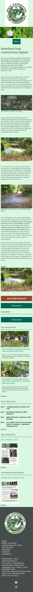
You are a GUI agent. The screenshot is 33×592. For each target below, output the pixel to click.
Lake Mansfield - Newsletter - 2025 (12, 478)
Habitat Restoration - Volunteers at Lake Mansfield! (19, 418)
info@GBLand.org (26, 235)
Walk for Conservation (13, 573)
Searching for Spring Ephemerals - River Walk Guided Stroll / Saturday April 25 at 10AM (16, 381)
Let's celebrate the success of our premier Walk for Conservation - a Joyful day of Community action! (19, 424)
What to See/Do (9, 543)
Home (4, 541)
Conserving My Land (11, 545)
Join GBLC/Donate (16, 298)
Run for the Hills (10, 576)
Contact (6, 552)
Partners (6, 550)
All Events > (4, 396)
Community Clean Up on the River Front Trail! (18, 408)
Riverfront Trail (10, 559)
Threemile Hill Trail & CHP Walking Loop (14, 568)
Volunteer (16, 305)
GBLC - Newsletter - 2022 (9, 440)
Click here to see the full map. (11, 111)
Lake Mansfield (9, 561)
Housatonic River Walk (13, 565)
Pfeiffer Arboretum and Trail (16, 571)
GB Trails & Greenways (13, 563)
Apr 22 (2, 407)
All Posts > (4, 429)
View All (3, 467)
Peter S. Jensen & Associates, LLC (11, 84)
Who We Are (7, 547)
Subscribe (16, 319)
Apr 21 (2, 412)
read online (26, 60)
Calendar (6, 554)
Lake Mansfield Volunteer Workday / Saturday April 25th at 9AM (16, 350)
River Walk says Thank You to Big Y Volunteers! (17, 413)
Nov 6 (2, 422)
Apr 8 (2, 417)
